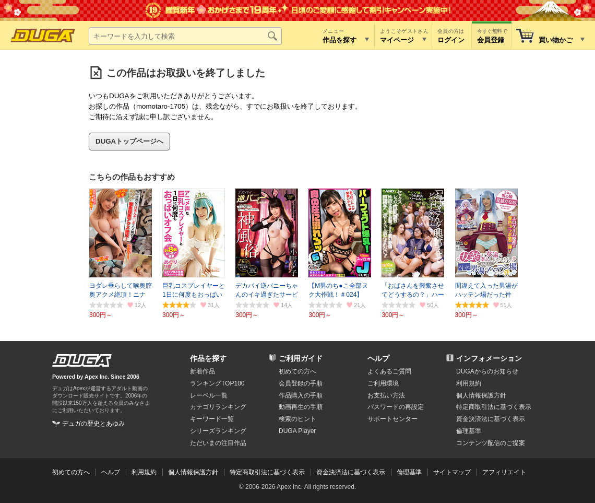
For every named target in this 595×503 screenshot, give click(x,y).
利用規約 (468, 383)
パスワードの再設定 (395, 407)
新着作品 (202, 371)
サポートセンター (392, 419)
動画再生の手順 (301, 407)
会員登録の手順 (301, 383)
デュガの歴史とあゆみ (93, 423)
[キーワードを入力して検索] (185, 36)
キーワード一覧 (212, 419)
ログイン (451, 40)
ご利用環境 (383, 383)
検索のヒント (297, 419)
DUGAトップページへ (129, 141)
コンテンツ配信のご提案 (490, 443)
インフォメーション (489, 358)
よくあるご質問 (389, 371)
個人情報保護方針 (481, 395)
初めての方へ (297, 371)
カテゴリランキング (218, 407)
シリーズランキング (218, 431)
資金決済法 (490, 419)
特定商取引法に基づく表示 (267, 472)
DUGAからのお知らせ (487, 371)
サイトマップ (452, 472)
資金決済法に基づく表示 (350, 472)
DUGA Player (297, 431)
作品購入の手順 (301, 395)
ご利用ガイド (301, 358)
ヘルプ (378, 358)
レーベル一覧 (209, 395)
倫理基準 (468, 431)
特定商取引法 (493, 407)
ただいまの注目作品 (218, 443)
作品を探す (208, 358)
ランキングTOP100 (217, 383)
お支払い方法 (386, 395)
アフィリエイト (504, 472)
